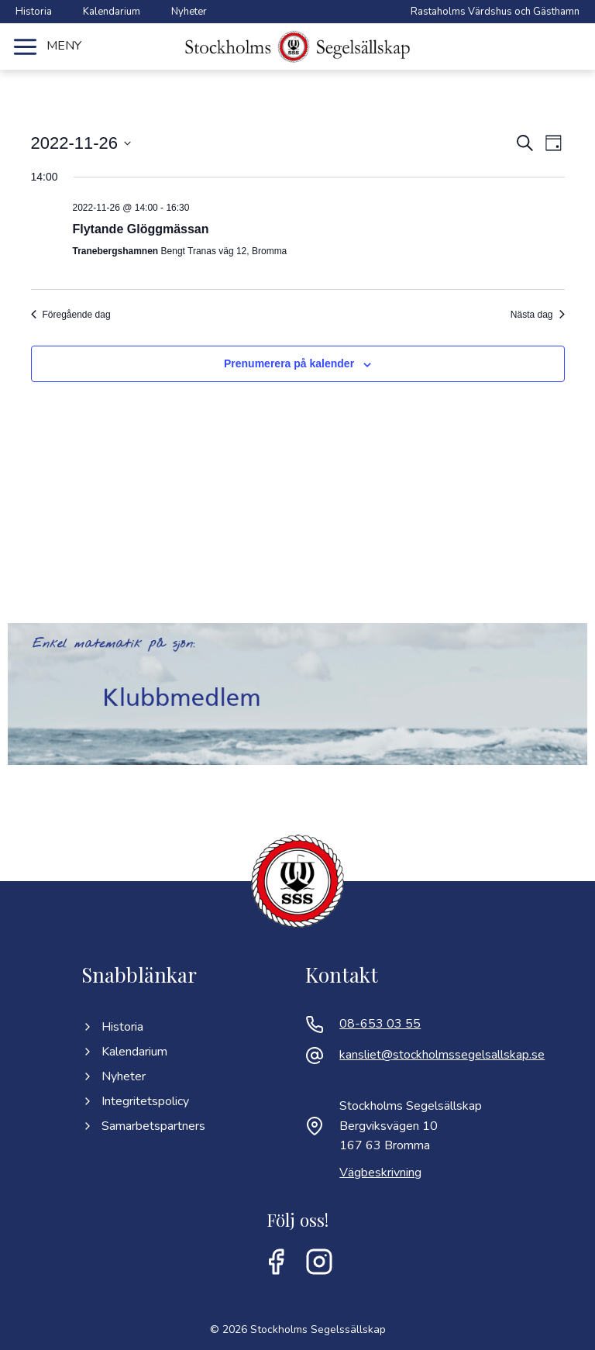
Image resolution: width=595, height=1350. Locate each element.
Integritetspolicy (135, 1101)
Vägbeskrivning (380, 1172)
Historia (33, 12)
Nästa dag (538, 314)
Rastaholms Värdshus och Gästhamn (495, 12)
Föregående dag (71, 314)
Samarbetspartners (143, 1126)
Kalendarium (111, 12)
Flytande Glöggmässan (141, 229)
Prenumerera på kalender (289, 363)
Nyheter (189, 12)
